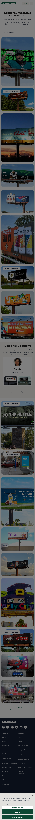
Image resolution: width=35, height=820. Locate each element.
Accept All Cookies (17, 817)
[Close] (33, 796)
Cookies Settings (17, 807)
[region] (17, 806)
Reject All (17, 812)
